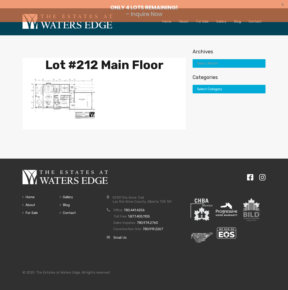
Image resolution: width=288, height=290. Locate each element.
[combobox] (229, 57)
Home (30, 191)
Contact (69, 206)
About (30, 198)
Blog (66, 198)
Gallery (68, 191)
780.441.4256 (134, 204)
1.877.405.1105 (139, 210)
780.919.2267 (153, 223)
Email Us (120, 231)
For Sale (31, 206)
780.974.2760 (147, 216)
